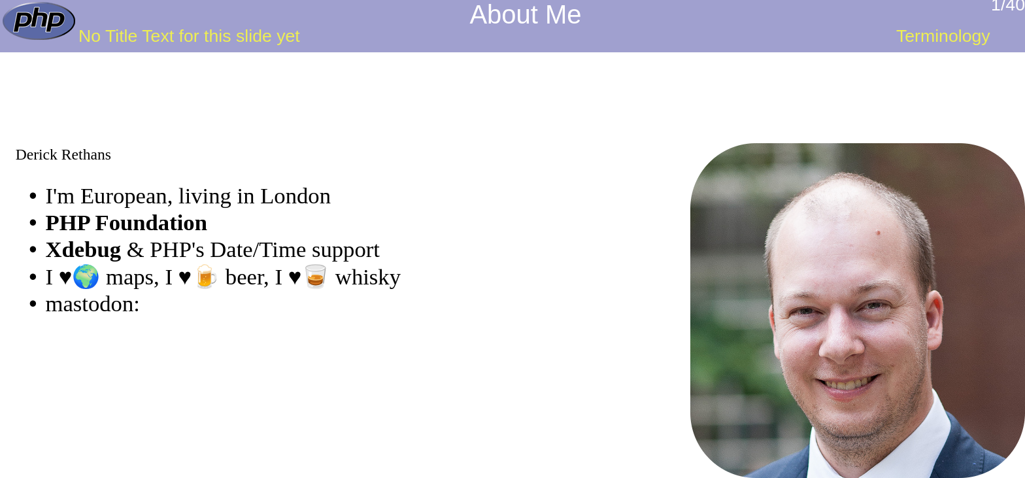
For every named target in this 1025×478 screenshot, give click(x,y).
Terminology (943, 36)
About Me (525, 14)
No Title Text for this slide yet (189, 36)
